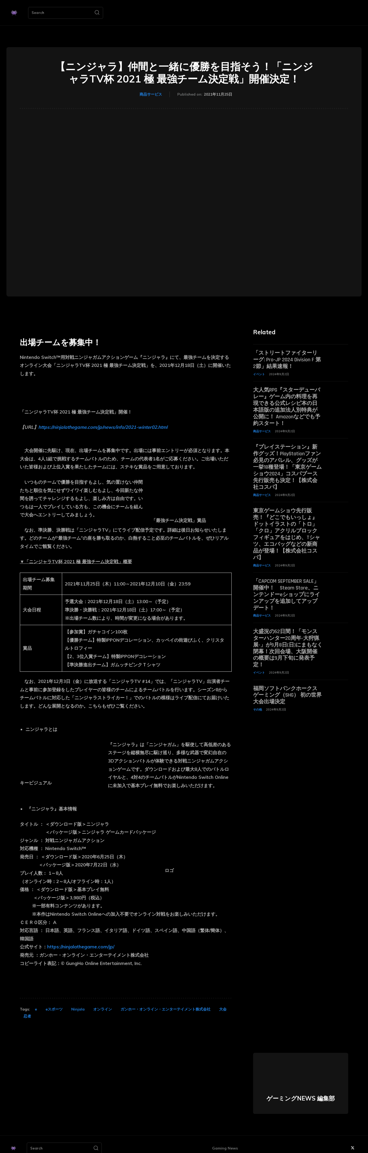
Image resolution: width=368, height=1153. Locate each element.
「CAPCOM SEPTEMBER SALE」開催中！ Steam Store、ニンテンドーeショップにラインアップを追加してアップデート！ (286, 588)
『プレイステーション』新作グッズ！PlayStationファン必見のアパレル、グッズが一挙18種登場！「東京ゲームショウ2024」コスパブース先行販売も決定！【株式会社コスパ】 (287, 464)
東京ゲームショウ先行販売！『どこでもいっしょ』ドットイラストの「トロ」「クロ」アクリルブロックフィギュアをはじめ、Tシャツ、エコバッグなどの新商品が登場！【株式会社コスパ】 (286, 529)
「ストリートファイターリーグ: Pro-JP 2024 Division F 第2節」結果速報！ (287, 359)
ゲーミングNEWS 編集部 (300, 1098)
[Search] (97, 13)
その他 (257, 700)
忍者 (27, 1016)
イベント (259, 373)
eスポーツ (54, 1009)
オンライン (102, 1009)
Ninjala (78, 1009)
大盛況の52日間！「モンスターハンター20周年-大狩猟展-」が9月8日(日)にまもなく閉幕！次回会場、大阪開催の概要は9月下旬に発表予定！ (287, 640)
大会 (223, 1009)
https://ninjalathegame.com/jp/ (80, 946)
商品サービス (151, 94)
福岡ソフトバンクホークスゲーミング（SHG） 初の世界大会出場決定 (287, 686)
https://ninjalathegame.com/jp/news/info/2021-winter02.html (102, 427)
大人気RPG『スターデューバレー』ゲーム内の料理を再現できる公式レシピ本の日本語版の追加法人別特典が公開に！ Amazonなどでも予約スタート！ (286, 405)
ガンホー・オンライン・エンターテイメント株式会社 (166, 1009)
